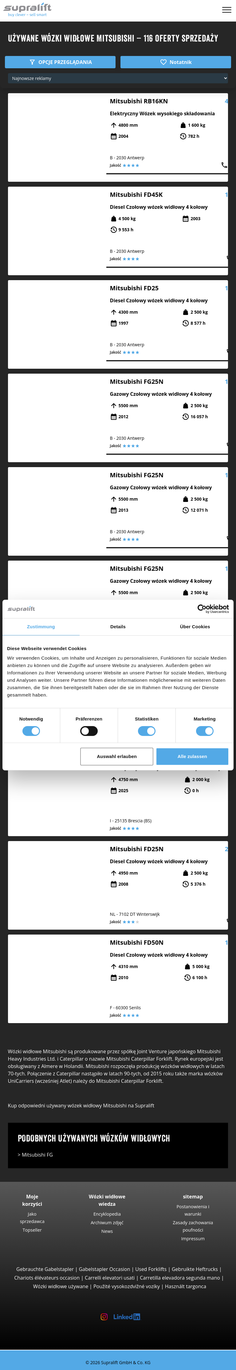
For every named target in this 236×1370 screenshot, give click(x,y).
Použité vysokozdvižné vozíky (126, 1286)
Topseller (32, 1230)
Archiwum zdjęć (107, 1222)
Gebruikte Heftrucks (195, 1269)
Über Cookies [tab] (195, 626)
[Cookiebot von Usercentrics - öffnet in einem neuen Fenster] (202, 609)
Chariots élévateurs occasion (47, 1277)
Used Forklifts (151, 1269)
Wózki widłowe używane (60, 1286)
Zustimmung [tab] (41, 626)
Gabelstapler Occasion (104, 1269)
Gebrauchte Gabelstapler (45, 1269)
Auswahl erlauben (117, 756)
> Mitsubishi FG (35, 1154)
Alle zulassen (192, 756)
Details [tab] (118, 626)
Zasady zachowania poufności (193, 1226)
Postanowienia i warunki (192, 1210)
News (107, 1231)
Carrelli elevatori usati (110, 1277)
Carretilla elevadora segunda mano (180, 1277)
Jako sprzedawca (32, 1217)
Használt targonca (185, 1286)
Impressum (193, 1238)
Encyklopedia (107, 1214)
